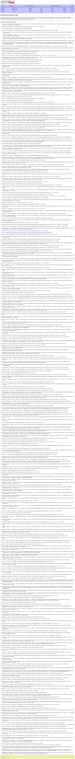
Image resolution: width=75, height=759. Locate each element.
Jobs (30, 11)
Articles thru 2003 (14, 8)
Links (14, 11)
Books (52, 9)
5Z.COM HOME (11, 5)
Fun (64, 11)
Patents (41, 9)
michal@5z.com (3, 18)
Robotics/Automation (14, 9)
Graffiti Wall (64, 10)
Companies (30, 10)
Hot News (41, 11)
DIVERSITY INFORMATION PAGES (55, 5)
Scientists (52, 10)
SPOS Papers (52, 8)
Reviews (41, 8)
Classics (30, 9)
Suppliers (41, 10)
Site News (52, 11)
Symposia (14, 10)
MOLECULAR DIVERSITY (29, 5)
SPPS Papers (64, 8)
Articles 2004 (30, 8)
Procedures (64, 9)
